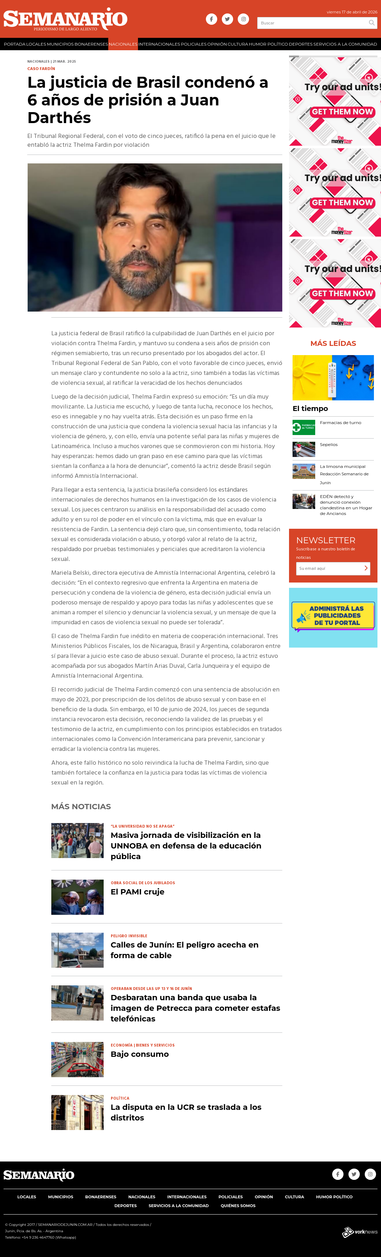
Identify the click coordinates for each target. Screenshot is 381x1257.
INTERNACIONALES (159, 44)
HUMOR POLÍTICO (268, 44)
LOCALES (36, 44)
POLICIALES (194, 44)
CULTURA (238, 44)
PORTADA (14, 44)
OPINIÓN (217, 44)
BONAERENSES (91, 44)
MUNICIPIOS (60, 44)
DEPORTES (300, 44)
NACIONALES (123, 44)
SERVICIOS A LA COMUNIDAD (345, 44)
